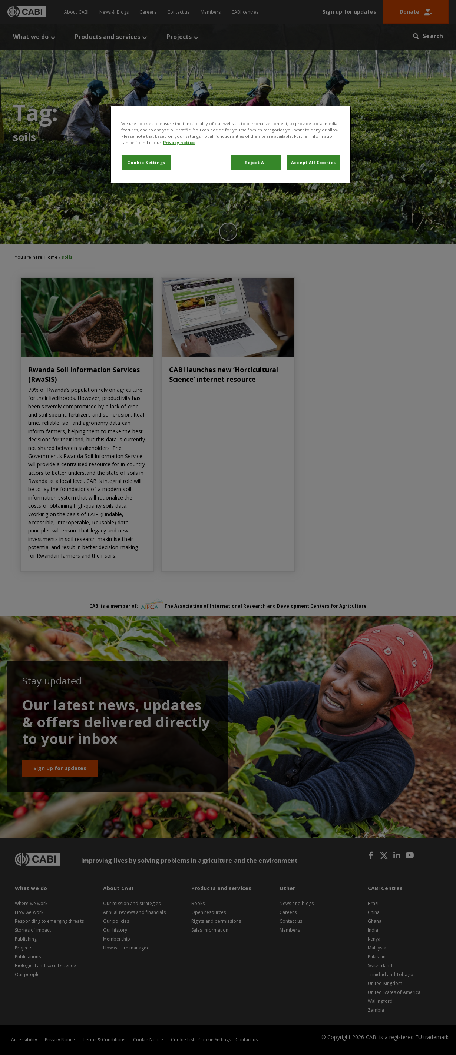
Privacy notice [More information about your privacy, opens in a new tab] (179, 142)
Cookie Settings (146, 162)
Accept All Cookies (313, 162)
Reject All (256, 162)
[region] (230, 144)
